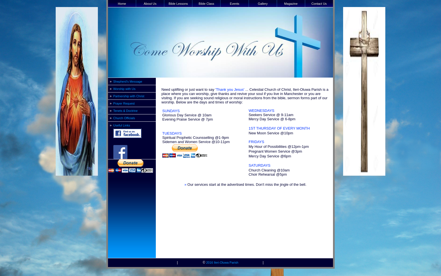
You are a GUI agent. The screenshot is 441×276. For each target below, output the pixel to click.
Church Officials (124, 118)
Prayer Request (124, 103)
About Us (150, 3)
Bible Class (206, 3)
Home (122, 3)
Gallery (263, 3)
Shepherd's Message (127, 81)
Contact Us (319, 3)
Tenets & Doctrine (125, 110)
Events (234, 3)
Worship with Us (124, 89)
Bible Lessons (178, 3)
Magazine (291, 3)
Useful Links (121, 125)
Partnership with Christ (129, 96)
